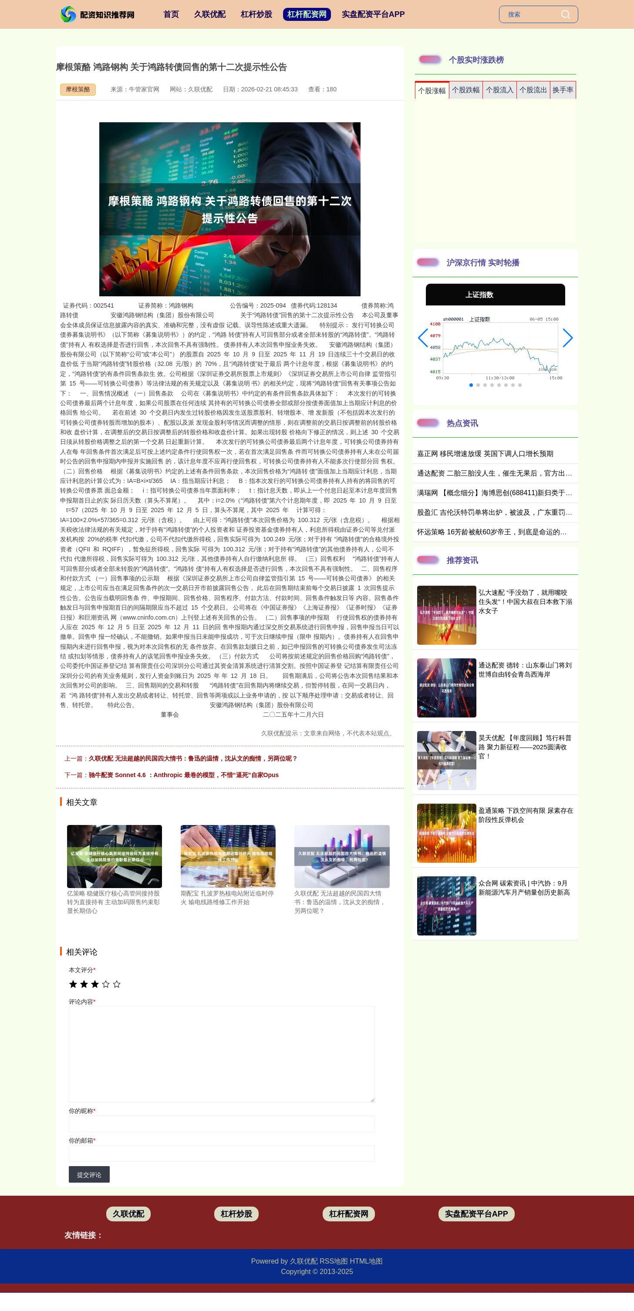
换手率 (563, 90)
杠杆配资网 (307, 14)
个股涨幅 (432, 90)
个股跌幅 (466, 90)
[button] (423, 338)
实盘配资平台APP (373, 14)
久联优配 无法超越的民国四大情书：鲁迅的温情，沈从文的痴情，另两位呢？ (193, 758)
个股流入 (500, 90)
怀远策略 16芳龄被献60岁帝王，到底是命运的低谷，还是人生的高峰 (523, 532)
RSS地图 (334, 1261)
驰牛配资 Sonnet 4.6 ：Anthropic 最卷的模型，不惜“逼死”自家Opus (184, 774)
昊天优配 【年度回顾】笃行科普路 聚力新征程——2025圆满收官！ (525, 747)
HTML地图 (366, 1261)
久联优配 (210, 14)
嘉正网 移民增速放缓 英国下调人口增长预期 (485, 453)
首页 (171, 14)
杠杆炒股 (256, 14)
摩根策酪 (78, 89)
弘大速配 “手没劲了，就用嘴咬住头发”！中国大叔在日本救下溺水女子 (525, 601)
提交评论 (89, 1174)
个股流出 (533, 90)
